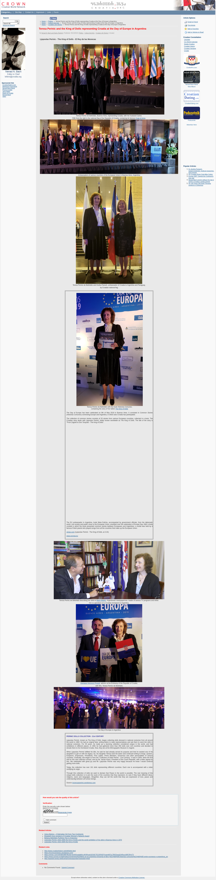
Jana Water (6, 91)
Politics (50, 21)
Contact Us (29, 12)
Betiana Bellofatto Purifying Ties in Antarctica (60, 838)
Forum (56, 12)
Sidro (4, 96)
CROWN (187, 39)
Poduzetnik (191, 120)
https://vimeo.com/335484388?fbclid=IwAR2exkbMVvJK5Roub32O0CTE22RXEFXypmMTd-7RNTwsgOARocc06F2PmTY (89, 855)
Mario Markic (101, 600)
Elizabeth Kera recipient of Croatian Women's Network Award (66, 836)
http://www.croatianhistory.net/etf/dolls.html (60, 851)
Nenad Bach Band (8, 88)
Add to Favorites (193, 29)
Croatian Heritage (190, 48)
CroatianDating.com (9, 85)
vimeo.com (70, 532)
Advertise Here (192, 125)
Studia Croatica (189, 44)
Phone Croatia (7, 90)
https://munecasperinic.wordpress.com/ (58, 853)
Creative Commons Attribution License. (132, 877)
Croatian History (189, 46)
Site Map (18, 12)
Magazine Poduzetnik (9, 86)
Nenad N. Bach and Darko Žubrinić (52, 33)
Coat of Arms (140, 118)
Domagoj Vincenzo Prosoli (90, 683)
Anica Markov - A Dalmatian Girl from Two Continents (63, 834)
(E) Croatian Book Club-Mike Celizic (200, 174)
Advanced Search (9, 25)
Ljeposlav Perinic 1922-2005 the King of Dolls (61, 842)
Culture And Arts (53, 23)
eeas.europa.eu (72, 536)
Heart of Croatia (7, 93)
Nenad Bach (6, 95)
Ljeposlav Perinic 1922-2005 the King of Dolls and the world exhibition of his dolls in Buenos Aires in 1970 (83, 840)
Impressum (40, 12)
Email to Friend (193, 22)
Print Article (191, 25)
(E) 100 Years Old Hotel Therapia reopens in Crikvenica (199, 184)
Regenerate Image (65, 812)
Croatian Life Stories (55, 24)
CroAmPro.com (191, 67)
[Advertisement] (191, 147)
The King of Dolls (121, 409)
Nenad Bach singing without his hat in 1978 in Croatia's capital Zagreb (201, 180)
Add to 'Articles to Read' (196, 32)
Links (49, 12)
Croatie (186, 51)
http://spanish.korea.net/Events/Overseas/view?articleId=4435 (67, 859)
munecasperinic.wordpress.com (83, 783)
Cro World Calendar (190, 42)
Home (44, 21)
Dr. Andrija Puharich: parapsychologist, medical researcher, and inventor (201, 170)
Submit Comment (67, 868)
